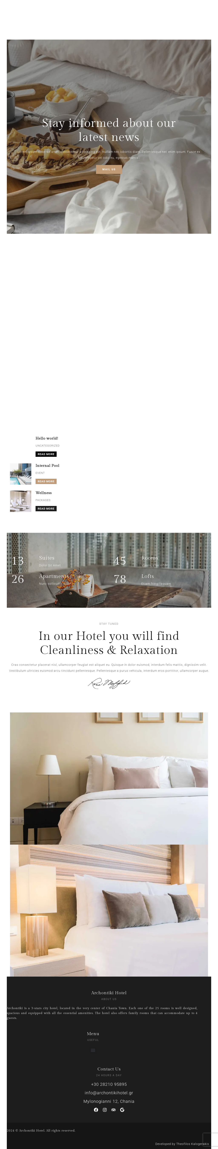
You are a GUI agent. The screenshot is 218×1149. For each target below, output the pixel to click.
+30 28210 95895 (109, 1084)
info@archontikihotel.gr (109, 1092)
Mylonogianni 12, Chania (109, 1101)
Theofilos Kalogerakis (192, 1144)
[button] (93, 1050)
